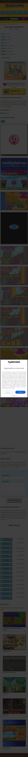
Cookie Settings (5, 388)
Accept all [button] (20, 392)
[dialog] (14, 378)
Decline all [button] (7, 392)
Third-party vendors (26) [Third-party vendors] (19, 378)
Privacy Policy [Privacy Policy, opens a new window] (11, 388)
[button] (14, 396)
